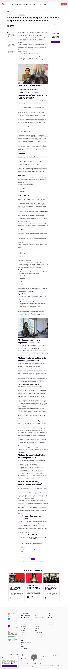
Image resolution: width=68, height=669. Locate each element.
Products (10, 4)
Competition (36, 630)
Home (8, 9)
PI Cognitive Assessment (43, 211)
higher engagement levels (35, 40)
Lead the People (37, 626)
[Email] (58, 25)
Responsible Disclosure (42, 665)
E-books (36, 615)
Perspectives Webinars (38, 624)
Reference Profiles (37, 619)
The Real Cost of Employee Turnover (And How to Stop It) (33, 588)
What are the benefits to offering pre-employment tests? (11, 45)
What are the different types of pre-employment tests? (11, 35)
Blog (11, 9)
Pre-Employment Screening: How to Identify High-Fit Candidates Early (15, 588)
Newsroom (50, 624)
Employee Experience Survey (25, 628)
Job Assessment (23, 626)
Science (44, 4)
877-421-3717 (23, 659)
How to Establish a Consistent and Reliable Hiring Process (29, 89)
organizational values (31, 291)
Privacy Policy (42, 561)
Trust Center (35, 665)
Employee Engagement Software (26, 617)
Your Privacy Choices (52, 665)
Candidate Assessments (25, 613)
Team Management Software (25, 615)
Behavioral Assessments (18, 9)
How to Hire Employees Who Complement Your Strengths (29, 92)
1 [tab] (32, 603)
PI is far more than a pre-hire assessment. (11, 52)
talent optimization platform (23, 525)
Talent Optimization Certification (39, 617)
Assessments (17, 4)
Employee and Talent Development (26, 648)
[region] (9, 662)
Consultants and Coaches (38, 632)
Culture (49, 615)
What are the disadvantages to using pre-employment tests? (12, 49)
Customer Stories (51, 619)
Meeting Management (24, 634)
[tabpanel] (16, 587)
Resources (39, 4)
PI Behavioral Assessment (30, 145)
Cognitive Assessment (24, 624)
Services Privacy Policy (27, 665)
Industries (32, 4)
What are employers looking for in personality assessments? (12, 41)
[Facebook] (56, 25)
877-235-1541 (23, 658)
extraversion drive (22, 428)
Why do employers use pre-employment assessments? (12, 38)
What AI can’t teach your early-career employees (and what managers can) (51, 588)
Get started (64, 4)
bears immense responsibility (30, 215)
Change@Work (50, 617)
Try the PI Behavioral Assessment (46, 659)
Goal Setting (23, 632)
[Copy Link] (60, 25)
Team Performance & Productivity (26, 642)
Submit (33, 559)
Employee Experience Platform (26, 619)
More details (11, 663)
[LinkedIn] (54, 25)
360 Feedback (23, 630)
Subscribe (55, 41)
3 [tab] (35, 603)
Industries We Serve (38, 628)
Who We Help (25, 4)
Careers (49, 613)
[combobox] (32, 555)
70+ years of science (43, 146)
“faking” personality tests (41, 415)
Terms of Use (37, 561)
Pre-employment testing (22, 32)
